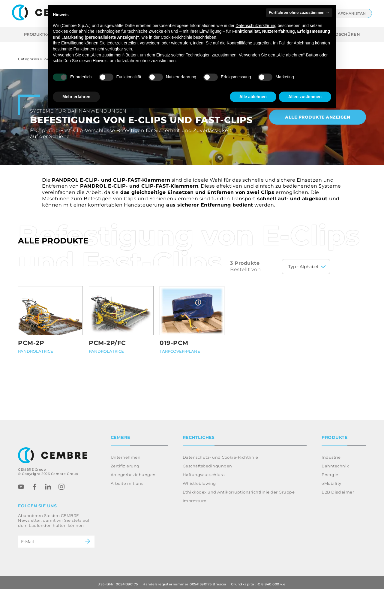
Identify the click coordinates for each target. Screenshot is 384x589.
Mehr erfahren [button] (76, 96)
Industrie (331, 453)
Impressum (195, 497)
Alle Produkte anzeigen (317, 117)
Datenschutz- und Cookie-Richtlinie (220, 453)
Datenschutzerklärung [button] (256, 25)
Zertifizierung (125, 462)
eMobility (331, 479)
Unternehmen (126, 453)
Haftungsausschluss (204, 471)
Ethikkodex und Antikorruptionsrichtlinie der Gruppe (239, 488)
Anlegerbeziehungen (133, 471)
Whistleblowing (199, 479)
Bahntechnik (335, 462)
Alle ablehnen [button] (253, 96)
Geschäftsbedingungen (207, 462)
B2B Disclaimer (338, 488)
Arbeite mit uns (127, 479)
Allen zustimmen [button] (305, 96)
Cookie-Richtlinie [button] (176, 37)
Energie (330, 471)
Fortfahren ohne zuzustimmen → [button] (299, 12)
